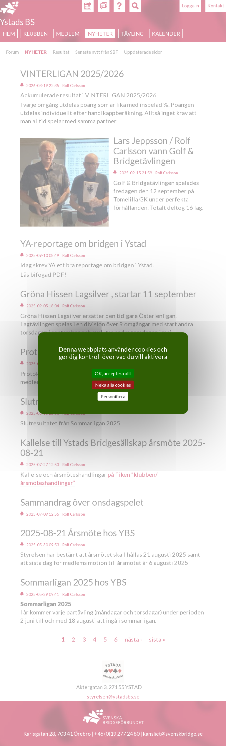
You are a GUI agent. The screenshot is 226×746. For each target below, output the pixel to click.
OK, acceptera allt (113, 373)
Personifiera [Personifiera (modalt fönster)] (113, 396)
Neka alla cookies (113, 385)
